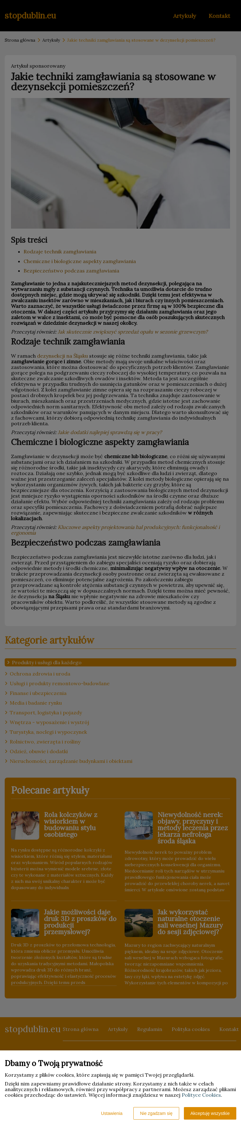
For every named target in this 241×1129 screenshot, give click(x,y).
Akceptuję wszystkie (210, 1113)
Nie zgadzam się (156, 1113)
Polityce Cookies (201, 1095)
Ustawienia (111, 1113)
